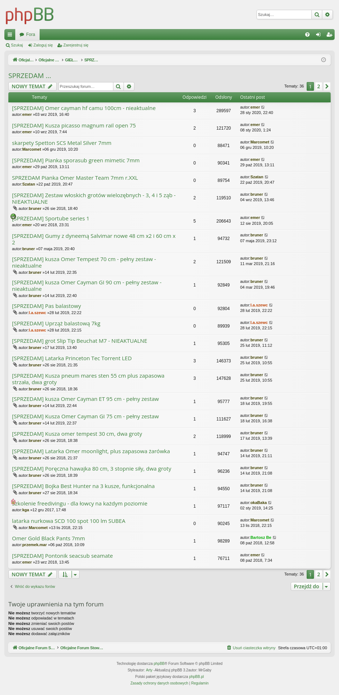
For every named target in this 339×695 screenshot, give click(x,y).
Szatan (28, 184)
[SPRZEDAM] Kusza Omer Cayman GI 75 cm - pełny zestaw (85, 416)
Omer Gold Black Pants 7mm (48, 538)
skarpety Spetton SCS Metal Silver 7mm (62, 142)
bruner (35, 208)
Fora (154, 34)
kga (25, 510)
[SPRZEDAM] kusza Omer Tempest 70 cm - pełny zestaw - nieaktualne (84, 262)
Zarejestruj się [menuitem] (331, 36)
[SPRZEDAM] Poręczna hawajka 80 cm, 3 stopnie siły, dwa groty (91, 468)
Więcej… (11, 36)
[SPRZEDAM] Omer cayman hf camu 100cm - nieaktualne (84, 108)
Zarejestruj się (75, 45)
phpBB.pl (196, 677)
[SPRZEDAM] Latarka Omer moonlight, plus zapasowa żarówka (91, 451)
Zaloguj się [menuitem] (320, 36)
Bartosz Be (260, 537)
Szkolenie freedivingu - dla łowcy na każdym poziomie (80, 503)
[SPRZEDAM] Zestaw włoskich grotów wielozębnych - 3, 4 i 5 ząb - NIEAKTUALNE (93, 198)
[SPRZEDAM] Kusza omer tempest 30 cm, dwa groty (77, 433)
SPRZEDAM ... (29, 75)
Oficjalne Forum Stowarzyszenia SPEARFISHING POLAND (77, 34)
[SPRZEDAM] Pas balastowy (46, 305)
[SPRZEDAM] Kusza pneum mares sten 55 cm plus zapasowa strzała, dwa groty (88, 379)
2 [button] (318, 86)
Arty (149, 670)
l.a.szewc (37, 312)
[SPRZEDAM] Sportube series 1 (50, 218)
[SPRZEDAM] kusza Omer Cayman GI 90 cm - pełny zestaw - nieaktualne (86, 285)
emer (27, 114)
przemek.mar (34, 544)
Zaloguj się (43, 45)
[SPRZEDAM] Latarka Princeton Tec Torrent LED (72, 358)
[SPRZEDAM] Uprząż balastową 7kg (56, 323)
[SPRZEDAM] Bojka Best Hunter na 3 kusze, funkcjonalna (83, 486)
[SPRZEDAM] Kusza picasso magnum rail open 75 (74, 125)
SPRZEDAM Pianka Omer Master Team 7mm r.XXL (75, 177)
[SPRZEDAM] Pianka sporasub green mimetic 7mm (76, 160)
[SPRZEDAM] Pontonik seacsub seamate (62, 555)
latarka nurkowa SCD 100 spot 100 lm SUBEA (68, 520)
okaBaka (258, 502)
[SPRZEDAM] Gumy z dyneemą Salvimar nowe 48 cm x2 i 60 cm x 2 (93, 239)
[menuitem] (307, 34)
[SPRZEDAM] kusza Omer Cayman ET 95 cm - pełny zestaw (85, 398)
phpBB (159, 664)
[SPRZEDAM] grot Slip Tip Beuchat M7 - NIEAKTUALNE (79, 340)
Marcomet (31, 149)
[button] (327, 86)
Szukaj (17, 45)
